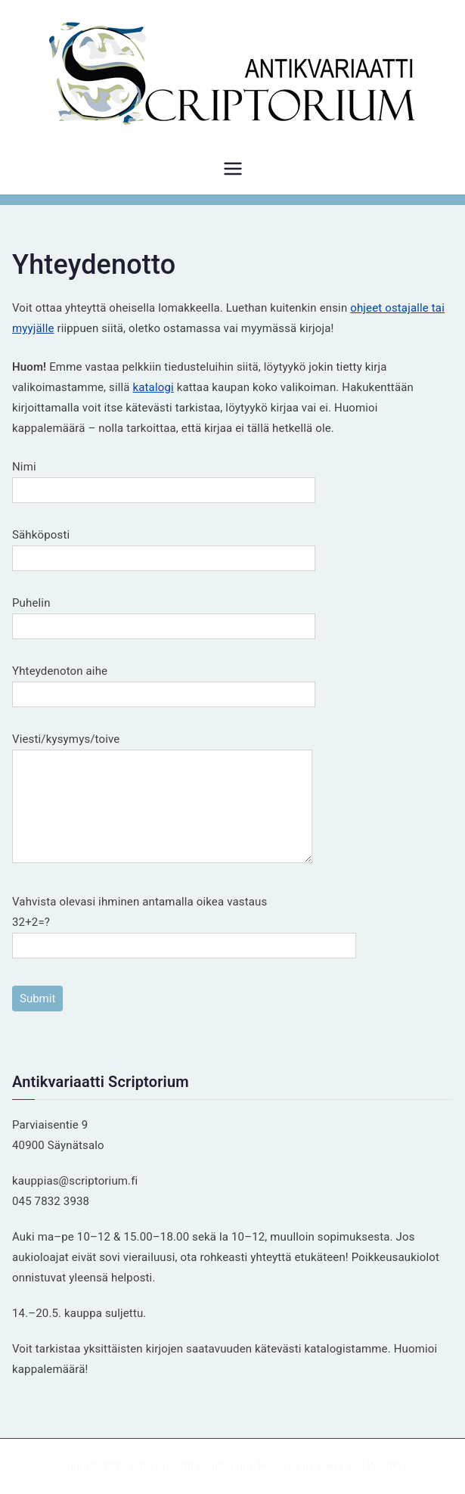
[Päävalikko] (233, 168)
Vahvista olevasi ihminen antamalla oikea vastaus (184, 923)
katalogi (153, 387)
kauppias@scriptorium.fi (75, 1181)
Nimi (163, 478)
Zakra (330, 1466)
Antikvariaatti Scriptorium (191, 1466)
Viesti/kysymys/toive (162, 799)
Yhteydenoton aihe (163, 682)
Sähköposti (163, 546)
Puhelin (163, 614)
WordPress (393, 1466)
